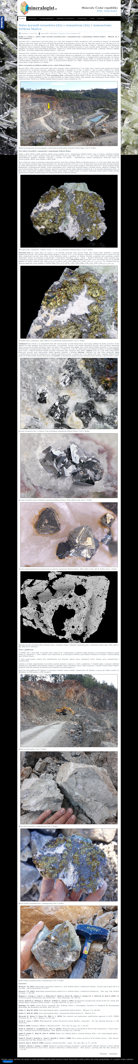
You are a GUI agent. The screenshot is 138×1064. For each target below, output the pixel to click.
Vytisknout (62, 33)
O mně (92, 18)
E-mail (68, 33)
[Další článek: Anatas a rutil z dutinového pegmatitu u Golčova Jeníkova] (113, 1054)
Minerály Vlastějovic (66, 18)
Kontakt (101, 18)
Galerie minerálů (47, 18)
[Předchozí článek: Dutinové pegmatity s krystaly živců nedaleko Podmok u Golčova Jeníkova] (103, 1054)
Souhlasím (7, 1061)
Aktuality (32, 18)
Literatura (82, 18)
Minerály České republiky (100, 7)
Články (22, 18)
